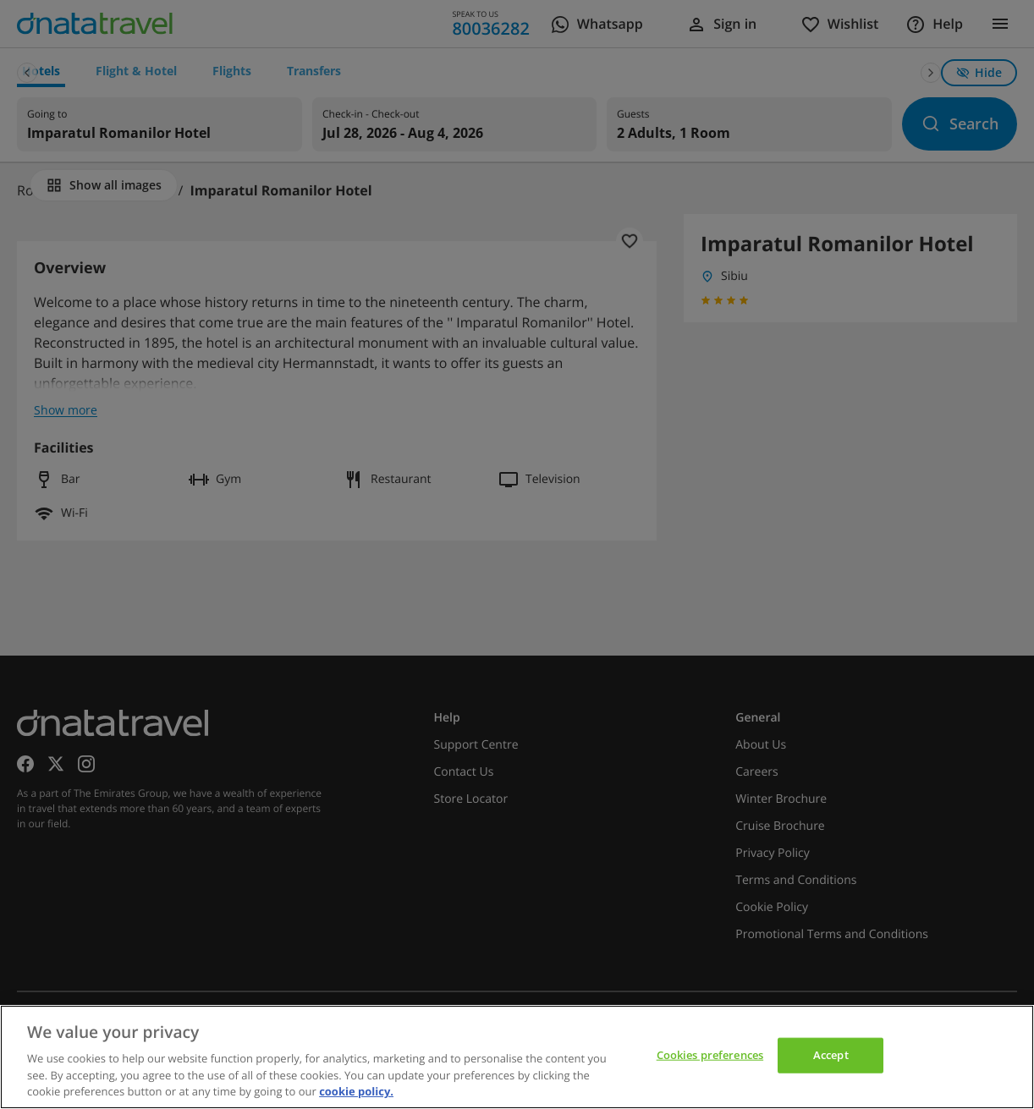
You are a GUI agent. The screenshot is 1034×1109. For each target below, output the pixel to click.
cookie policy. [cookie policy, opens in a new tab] (356, 1091)
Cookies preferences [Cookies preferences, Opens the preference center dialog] (710, 1054)
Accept (831, 1054)
